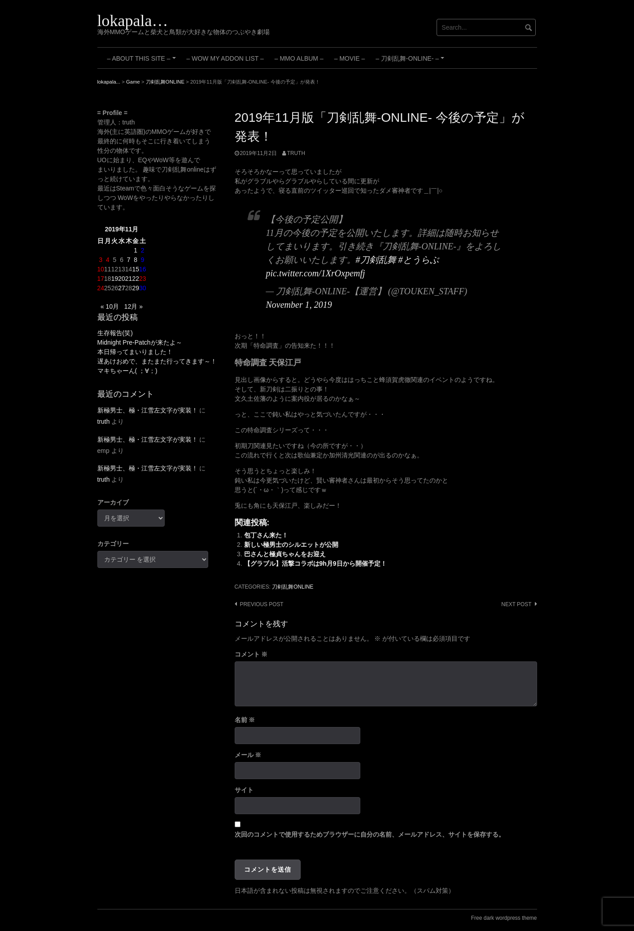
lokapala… (132, 21)
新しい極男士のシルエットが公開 (291, 544)
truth (296, 153)
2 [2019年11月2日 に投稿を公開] (142, 250)
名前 (245, 719)
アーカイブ (113, 502)
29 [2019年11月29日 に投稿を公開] (135, 288)
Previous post (262, 604)
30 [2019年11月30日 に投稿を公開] (142, 288)
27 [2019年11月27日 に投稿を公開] (121, 288)
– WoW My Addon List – (225, 58)
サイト (244, 790)
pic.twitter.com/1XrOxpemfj (315, 273)
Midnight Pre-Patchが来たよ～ (139, 342)
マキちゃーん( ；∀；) (127, 370)
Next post (516, 604)
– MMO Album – (299, 58)
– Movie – (349, 58)
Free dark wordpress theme (504, 918)
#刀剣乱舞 (376, 260)
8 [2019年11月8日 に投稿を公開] (135, 259)
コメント (251, 654)
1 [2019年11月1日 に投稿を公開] (135, 250)
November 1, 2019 (299, 305)
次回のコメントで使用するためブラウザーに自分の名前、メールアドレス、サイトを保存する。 (370, 834)
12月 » (133, 306)
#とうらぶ (418, 260)
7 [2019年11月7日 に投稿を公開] (129, 259)
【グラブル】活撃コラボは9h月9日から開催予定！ (315, 563)
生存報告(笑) (115, 333)
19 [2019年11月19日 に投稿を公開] (114, 278)
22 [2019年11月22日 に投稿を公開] (135, 278)
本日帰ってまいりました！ (135, 351)
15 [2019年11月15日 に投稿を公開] (135, 269)
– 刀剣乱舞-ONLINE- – (411, 61)
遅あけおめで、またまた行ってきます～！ (157, 361)
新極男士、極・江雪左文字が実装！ (147, 410)
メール (248, 754)
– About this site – (143, 61)
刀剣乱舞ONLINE (292, 587)
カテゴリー (113, 543)
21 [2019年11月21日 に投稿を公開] (128, 278)
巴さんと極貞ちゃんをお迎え (285, 554)
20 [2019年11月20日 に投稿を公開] (121, 278)
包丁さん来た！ (266, 535)
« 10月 (110, 306)
